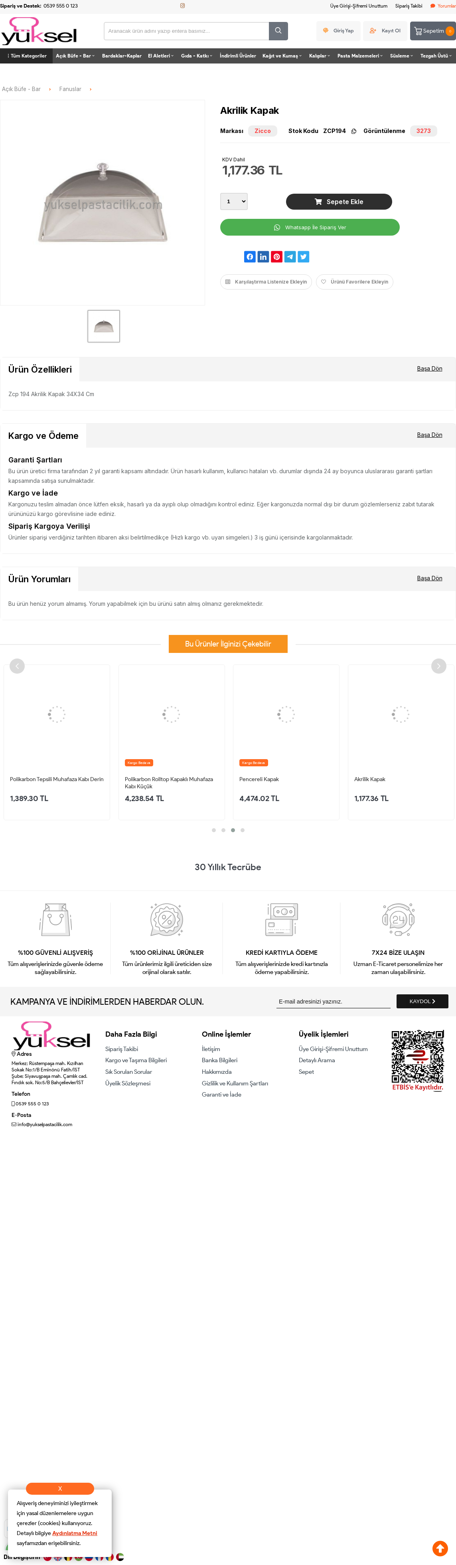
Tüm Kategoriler (26, 56)
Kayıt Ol (391, 31)
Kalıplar (320, 56)
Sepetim (433, 31)
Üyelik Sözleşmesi (127, 1083)
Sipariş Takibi (408, 6)
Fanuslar (70, 89)
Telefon (21, 1094)
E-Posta (21, 1115)
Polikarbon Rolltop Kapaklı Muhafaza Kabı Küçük (169, 782)
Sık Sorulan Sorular (128, 1071)
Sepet (306, 1071)
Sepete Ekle (339, 202)
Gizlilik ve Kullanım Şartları (235, 1083)
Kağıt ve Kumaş (283, 56)
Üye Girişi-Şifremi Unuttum (358, 6)
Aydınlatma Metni (74, 1533)
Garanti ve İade (221, 1094)
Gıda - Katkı (197, 56)
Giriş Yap (344, 31)
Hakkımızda (217, 1071)
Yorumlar (443, 6)
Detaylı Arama (317, 1060)
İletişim (211, 1049)
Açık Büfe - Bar (76, 56)
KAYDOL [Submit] (422, 1001)
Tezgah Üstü (436, 56)
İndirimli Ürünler (238, 56)
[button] (214, 830)
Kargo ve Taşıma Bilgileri (136, 1060)
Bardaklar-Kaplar (122, 56)
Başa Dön (429, 368)
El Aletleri (161, 56)
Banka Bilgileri (219, 1060)
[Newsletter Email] (333, 1001)
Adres (22, 1054)
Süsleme (402, 56)
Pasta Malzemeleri (361, 56)
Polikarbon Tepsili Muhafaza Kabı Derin (57, 779)
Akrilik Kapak (369, 779)
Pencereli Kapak (259, 779)
